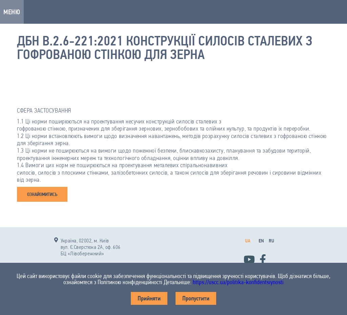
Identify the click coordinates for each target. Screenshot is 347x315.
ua (247, 241)
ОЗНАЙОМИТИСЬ (42, 194)
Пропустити (195, 298)
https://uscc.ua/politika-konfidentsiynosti (238, 282)
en (261, 241)
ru (271, 241)
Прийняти (149, 298)
